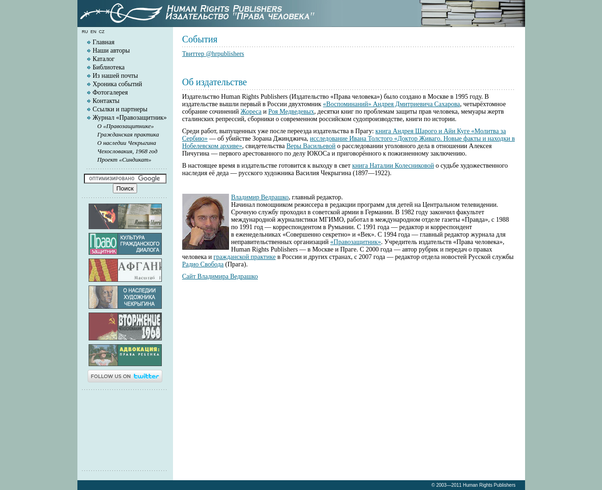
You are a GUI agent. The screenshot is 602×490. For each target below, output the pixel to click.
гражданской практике (245, 256)
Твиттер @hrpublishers (213, 53)
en (93, 31)
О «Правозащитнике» (125, 125)
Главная (104, 42)
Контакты (106, 100)
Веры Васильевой (310, 146)
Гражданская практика (128, 134)
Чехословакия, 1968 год (127, 151)
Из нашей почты (115, 75)
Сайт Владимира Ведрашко (220, 276)
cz (101, 31)
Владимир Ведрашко (260, 197)
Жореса (251, 111)
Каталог (104, 58)
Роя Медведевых (291, 111)
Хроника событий (117, 84)
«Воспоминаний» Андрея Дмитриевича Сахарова (391, 104)
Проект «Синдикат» (124, 159)
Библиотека (109, 67)
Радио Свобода (203, 264)
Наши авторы (111, 50)
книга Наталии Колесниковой (393, 165)
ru (85, 31)
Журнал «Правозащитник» (130, 117)
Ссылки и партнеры (120, 109)
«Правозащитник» (355, 241)
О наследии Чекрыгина (126, 142)
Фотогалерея (110, 92)
